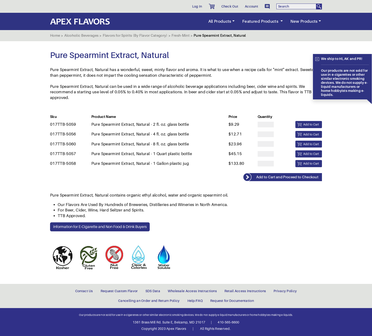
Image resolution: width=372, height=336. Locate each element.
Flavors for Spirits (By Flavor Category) (135, 35)
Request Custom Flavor (119, 291)
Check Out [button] (229, 6)
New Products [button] (304, 21)
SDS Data (152, 291)
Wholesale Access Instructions (192, 291)
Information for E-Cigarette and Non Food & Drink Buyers (100, 227)
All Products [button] (219, 21)
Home (55, 35)
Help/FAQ (195, 301)
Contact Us (84, 291)
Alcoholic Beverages (81, 35)
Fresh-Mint (181, 35)
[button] (211, 6)
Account (251, 6)
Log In (197, 6)
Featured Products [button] (260, 21)
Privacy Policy (285, 291)
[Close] (317, 59)
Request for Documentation (232, 301)
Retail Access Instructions (245, 291)
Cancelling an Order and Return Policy (149, 301)
